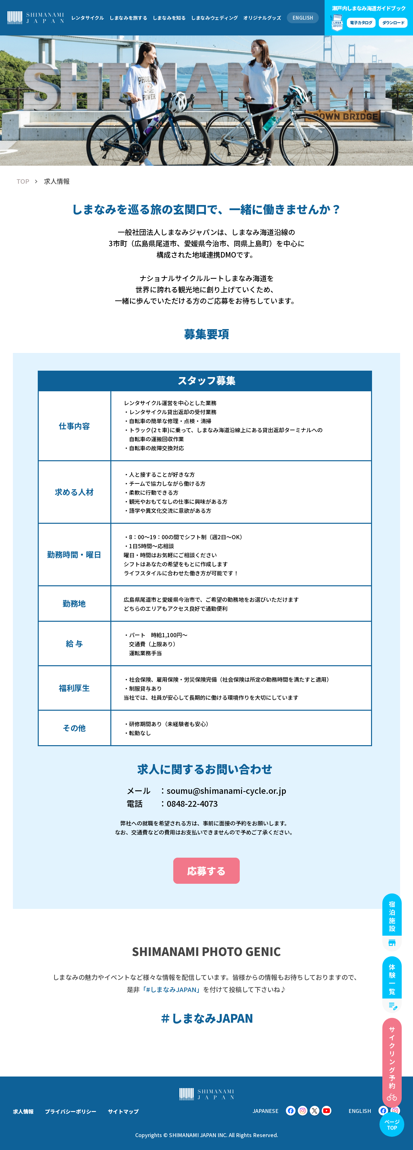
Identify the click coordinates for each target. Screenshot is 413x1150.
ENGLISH (303, 17)
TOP (22, 181)
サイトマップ (123, 1111)
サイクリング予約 (392, 1058)
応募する (206, 870)
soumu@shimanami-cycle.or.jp (226, 790)
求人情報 (23, 1111)
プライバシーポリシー (70, 1111)
